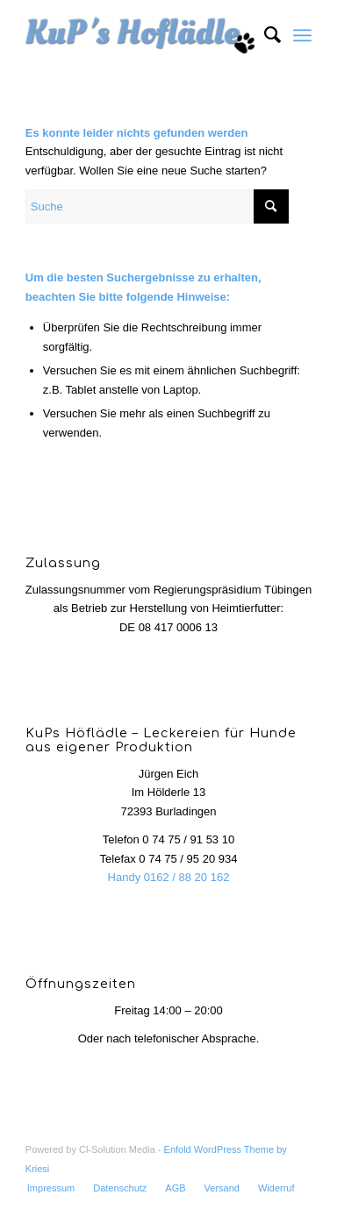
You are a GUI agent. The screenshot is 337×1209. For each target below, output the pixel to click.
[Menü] (302, 35)
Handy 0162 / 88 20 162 (169, 877)
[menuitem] (264, 35)
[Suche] (264, 35)
